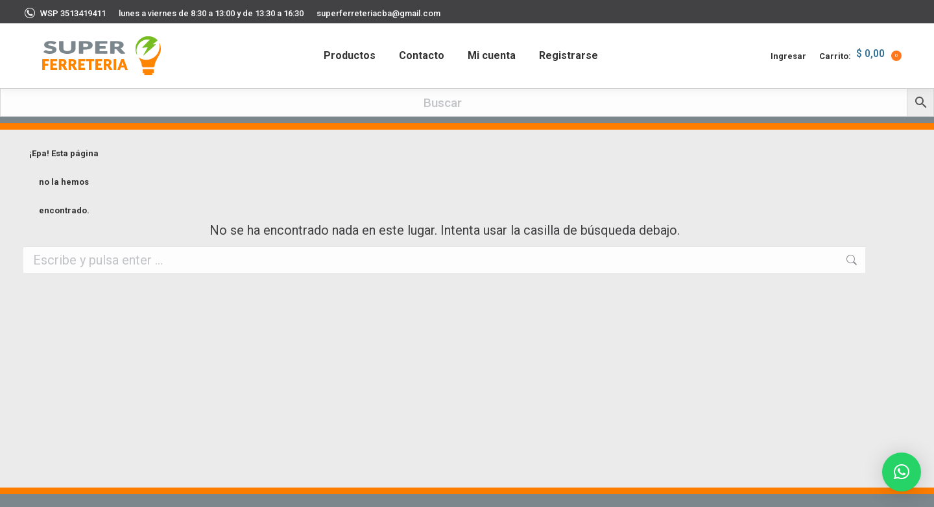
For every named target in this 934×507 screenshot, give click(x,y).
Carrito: (860, 56)
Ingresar (788, 56)
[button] (901, 472)
